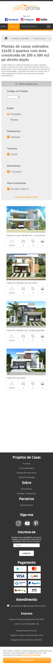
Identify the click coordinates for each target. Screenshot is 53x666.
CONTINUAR (27, 660)
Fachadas (14, 114)
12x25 (12, 154)
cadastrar (26, 553)
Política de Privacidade (31, 655)
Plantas (12, 119)
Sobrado (13, 137)
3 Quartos (14, 171)
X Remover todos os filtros (26, 197)
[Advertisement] (26, 421)
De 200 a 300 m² (18, 189)
